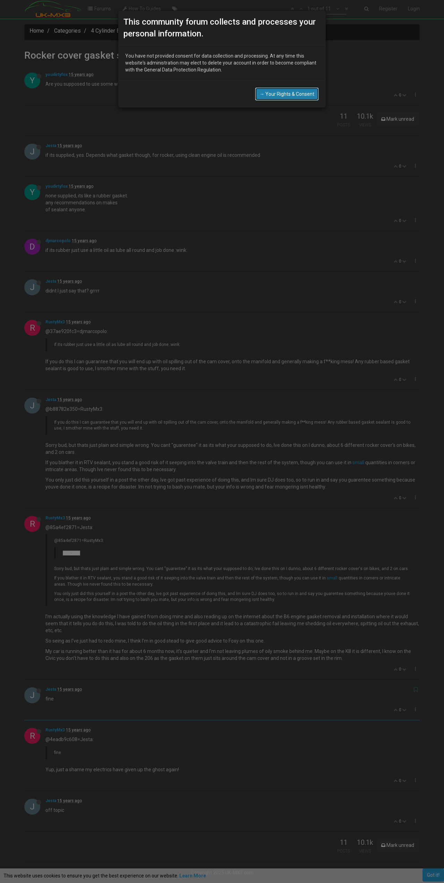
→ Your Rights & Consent (286, 94)
